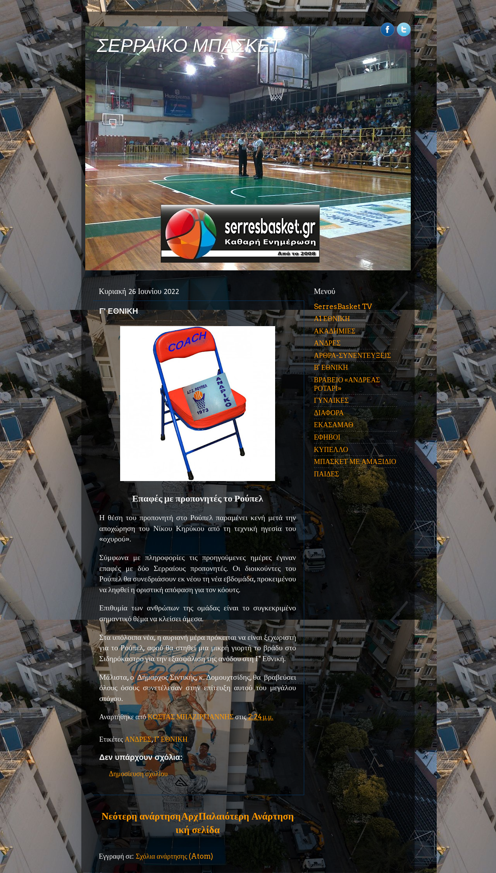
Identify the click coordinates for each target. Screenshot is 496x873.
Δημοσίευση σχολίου (138, 774)
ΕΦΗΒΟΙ (327, 437)
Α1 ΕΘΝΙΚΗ (332, 318)
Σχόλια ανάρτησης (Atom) (174, 856)
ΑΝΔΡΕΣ (138, 739)
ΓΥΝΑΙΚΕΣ (331, 400)
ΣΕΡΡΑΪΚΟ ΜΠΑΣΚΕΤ (189, 45)
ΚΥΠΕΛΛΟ (331, 449)
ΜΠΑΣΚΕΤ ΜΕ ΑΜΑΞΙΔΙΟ (355, 461)
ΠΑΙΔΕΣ (326, 474)
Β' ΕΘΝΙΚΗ (331, 367)
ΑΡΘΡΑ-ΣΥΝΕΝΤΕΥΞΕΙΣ (352, 355)
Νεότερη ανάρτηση (141, 816)
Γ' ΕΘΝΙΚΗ (171, 739)
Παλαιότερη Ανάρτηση (246, 816)
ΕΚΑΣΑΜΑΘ (333, 425)
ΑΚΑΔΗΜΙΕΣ (334, 331)
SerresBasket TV (343, 306)
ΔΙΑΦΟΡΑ (329, 413)
